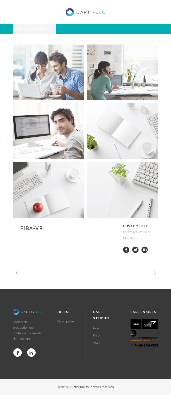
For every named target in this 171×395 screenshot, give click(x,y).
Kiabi (96, 335)
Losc (96, 327)
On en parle (65, 321)
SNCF (97, 343)
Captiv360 (25, 29)
